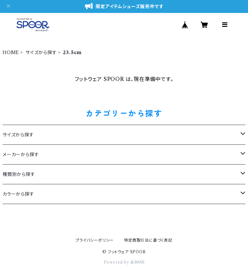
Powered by (124, 262)
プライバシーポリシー (95, 240)
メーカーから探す (21, 154)
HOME (11, 52)
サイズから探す (41, 52)
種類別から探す (19, 174)
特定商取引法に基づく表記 (148, 240)
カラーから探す (18, 194)
